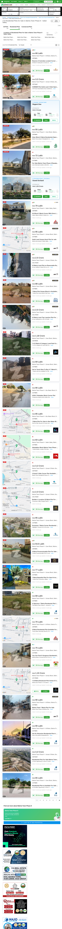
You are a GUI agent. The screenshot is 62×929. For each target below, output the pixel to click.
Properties (6, 1)
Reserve (37, 120)
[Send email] (33, 70)
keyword (21, 12)
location (21, 8)
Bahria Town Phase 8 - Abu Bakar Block (22, 39)
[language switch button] (55, 2)
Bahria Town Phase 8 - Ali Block (22, 37)
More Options (51, 12)
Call (46, 70)
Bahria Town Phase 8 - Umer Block (9, 37)
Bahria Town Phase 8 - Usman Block (9, 39)
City (9, 8)
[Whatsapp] (39, 70)
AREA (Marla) (51, 8)
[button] (4, 10)
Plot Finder (14, 1)
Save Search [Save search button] (54, 21)
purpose (4, 8)
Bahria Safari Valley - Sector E (50, 37)
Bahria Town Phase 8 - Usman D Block (36, 37)
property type (40, 8)
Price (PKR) (4, 12)
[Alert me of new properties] (32, 822)
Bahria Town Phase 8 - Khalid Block (36, 39)
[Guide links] (32, 814)
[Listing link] (31, 60)
